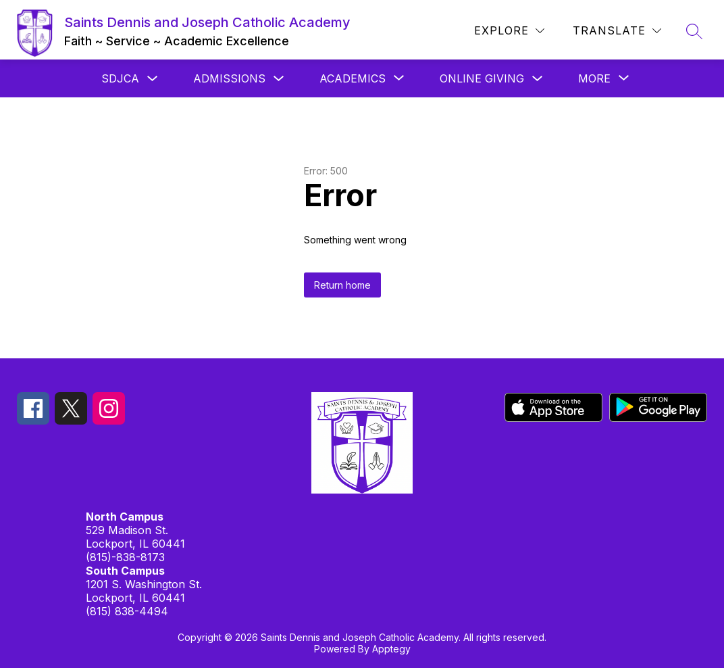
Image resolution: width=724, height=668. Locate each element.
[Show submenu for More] (594, 78)
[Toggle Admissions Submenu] (279, 79)
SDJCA (120, 78)
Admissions (229, 78)
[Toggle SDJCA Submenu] (153, 79)
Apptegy (391, 648)
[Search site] (694, 31)
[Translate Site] (617, 30)
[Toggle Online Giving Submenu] (537, 79)
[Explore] (509, 30)
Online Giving (482, 78)
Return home (342, 285)
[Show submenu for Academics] (352, 78)
